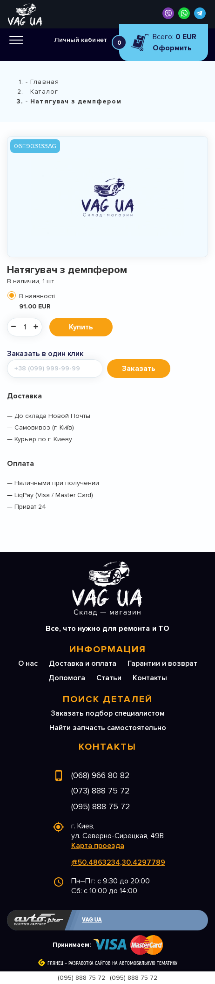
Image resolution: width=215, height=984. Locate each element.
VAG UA (92, 919)
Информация (107, 649)
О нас (28, 663)
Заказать (138, 368)
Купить (81, 327)
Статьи (108, 678)
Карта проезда (97, 845)
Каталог (44, 92)
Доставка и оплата (82, 663)
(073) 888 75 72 (100, 791)
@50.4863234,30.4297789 (118, 862)
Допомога (66, 678)
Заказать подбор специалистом (108, 713)
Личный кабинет (80, 40)
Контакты (150, 678)
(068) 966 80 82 (100, 775)
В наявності (112, 301)
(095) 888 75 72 (100, 806)
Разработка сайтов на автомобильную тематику (122, 963)
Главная (44, 82)
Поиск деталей (108, 699)
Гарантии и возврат (162, 663)
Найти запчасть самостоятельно (107, 727)
